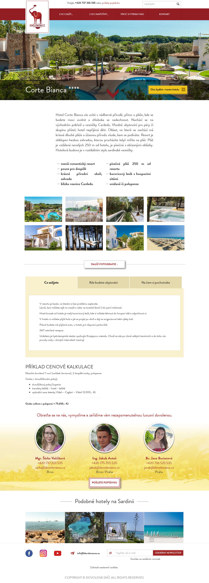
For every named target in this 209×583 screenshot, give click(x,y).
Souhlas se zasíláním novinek (145, 559)
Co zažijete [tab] (51, 282)
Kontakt (164, 14)
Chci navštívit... (99, 14)
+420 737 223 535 (50, 462)
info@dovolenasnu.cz (87, 553)
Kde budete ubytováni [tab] (103, 282)
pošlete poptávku (111, 3)
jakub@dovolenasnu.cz (104, 467)
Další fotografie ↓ (104, 264)
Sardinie (32, 82)
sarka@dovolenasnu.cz (50, 467)
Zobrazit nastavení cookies (104, 567)
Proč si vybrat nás (132, 14)
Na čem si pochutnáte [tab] (156, 282)
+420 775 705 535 (104, 462)
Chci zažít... (66, 14)
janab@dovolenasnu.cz (159, 467)
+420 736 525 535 (159, 462)
